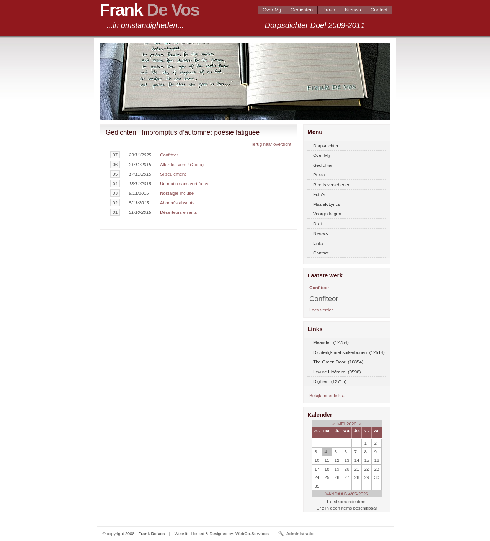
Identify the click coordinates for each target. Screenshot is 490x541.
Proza (328, 10)
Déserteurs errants (178, 212)
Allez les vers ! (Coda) (182, 164)
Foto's (319, 194)
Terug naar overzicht (271, 144)
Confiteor (169, 154)
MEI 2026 (346, 423)
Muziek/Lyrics (326, 204)
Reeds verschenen (331, 184)
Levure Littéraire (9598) (337, 371)
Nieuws (353, 10)
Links (318, 243)
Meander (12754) (331, 342)
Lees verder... (322, 309)
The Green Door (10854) (338, 361)
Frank (149, 10)
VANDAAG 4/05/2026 (346, 493)
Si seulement (173, 173)
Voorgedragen (327, 213)
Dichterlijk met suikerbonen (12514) (349, 352)
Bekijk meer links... (327, 395)
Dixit (317, 223)
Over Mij (272, 10)
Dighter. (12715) (329, 381)
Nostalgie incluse (177, 193)
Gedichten (302, 10)
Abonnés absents (177, 202)
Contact (379, 10)
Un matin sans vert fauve (184, 183)
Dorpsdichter (325, 145)
